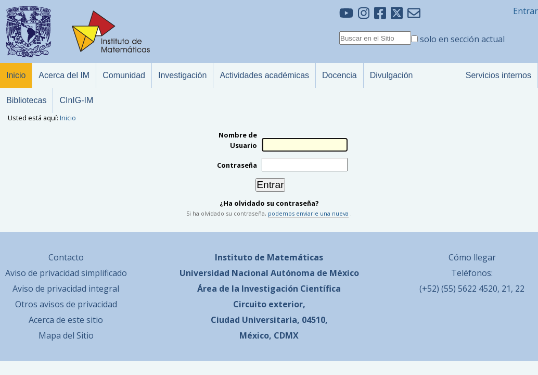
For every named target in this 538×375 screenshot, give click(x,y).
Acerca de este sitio (66, 320)
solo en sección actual (462, 39)
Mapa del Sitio (66, 335)
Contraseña (237, 165)
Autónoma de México (315, 273)
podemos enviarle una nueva (308, 213)
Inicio (68, 117)
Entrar (525, 11)
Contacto (66, 257)
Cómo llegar (472, 257)
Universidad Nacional (224, 273)
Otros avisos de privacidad (66, 304)
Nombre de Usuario (238, 139)
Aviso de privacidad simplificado (66, 273)
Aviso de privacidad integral (65, 288)
